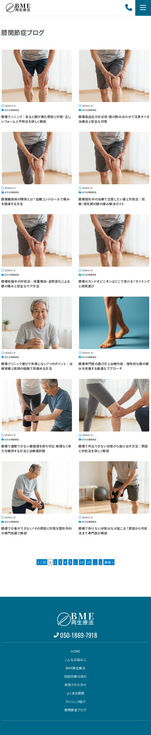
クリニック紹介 (75, 701)
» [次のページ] (100, 560)
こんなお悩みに (75, 659)
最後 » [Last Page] (108, 560)
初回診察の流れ (75, 676)
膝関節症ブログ (75, 709)
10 (82, 560)
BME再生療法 (75, 667)
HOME (75, 650)
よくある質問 (75, 692)
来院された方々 (75, 684)
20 (89, 560)
